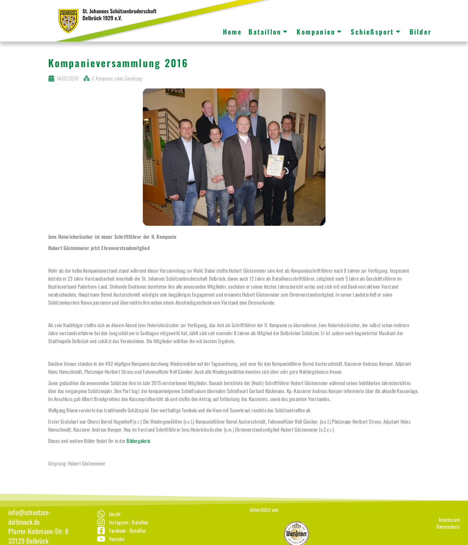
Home (232, 32)
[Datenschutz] (448, 534)
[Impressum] (448, 527)
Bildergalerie (138, 448)
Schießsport (376, 32)
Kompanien (319, 32)
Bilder (420, 32)
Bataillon (268, 32)
